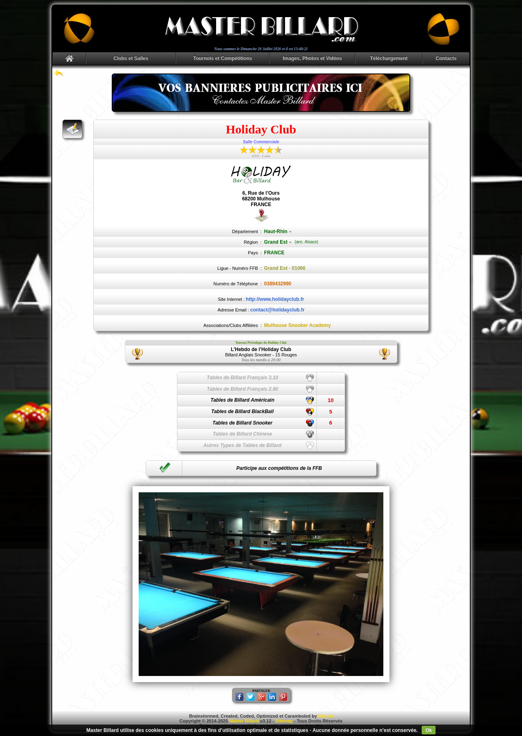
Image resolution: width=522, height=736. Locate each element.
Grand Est (278, 242)
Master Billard (244, 720)
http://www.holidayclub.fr (275, 299)
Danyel (325, 716)
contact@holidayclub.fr (277, 310)
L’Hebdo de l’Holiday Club (261, 349)
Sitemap (284, 720)
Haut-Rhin (278, 231)
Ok (428, 730)
